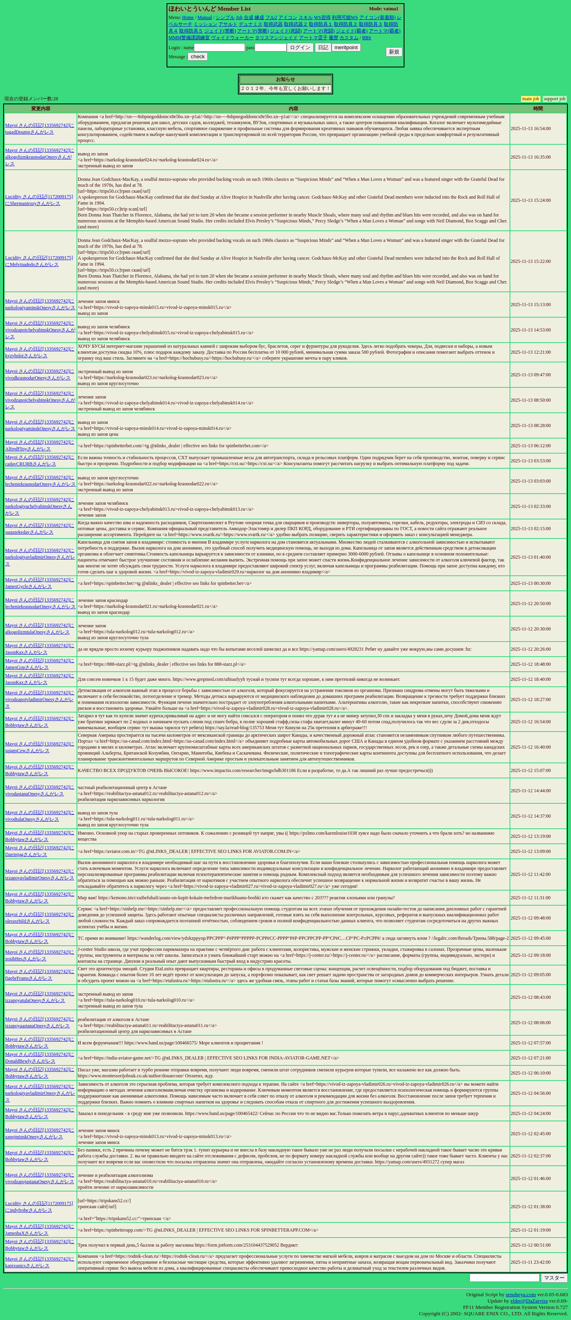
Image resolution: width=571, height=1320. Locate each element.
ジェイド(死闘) (286, 31)
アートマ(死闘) (319, 31)
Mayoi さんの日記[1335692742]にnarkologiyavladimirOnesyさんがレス (40, 557)
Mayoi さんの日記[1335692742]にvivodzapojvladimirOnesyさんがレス (39, 699)
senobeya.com (521, 1294)
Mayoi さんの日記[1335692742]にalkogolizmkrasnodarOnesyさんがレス (39, 157)
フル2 (271, 17)
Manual (204, 17)
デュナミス (251, 24)
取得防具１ (321, 24)
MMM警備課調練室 (189, 37)
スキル (306, 17)
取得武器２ (296, 24)
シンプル (225, 17)
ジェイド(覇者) (352, 31)
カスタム (348, 37)
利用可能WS (345, 17)
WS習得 (322, 17)
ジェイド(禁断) (220, 31)
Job (239, 17)
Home (188, 17)
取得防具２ (346, 24)
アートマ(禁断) (253, 31)
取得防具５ (191, 31)
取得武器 (273, 24)
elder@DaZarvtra (529, 1301)
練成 (259, 17)
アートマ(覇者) (384, 31)
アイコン (287, 17)
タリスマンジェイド (276, 37)
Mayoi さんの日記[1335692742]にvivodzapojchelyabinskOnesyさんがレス (40, 329)
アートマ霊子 (313, 37)
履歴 (333, 37)
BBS (366, 37)
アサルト (228, 24)
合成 (248, 17)
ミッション (205, 24)
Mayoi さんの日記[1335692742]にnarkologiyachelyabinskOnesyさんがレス (39, 506)
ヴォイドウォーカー (232, 37)
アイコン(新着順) (377, 17)
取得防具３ (371, 24)
